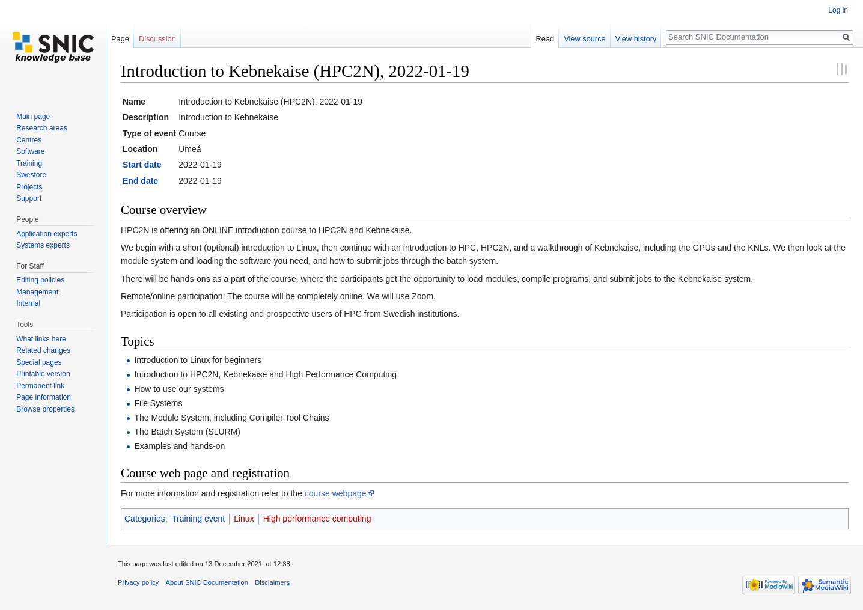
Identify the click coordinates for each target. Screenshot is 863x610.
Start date (142, 164)
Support (28, 198)
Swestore (31, 175)
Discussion (157, 38)
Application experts (46, 234)
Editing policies (40, 280)
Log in (838, 10)
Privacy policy (138, 582)
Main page (33, 116)
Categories (144, 518)
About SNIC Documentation (207, 582)
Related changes (43, 350)
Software (30, 151)
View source (584, 38)
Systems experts (43, 245)
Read (545, 38)
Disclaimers (272, 582)
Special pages (38, 362)
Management (37, 292)
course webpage (336, 493)
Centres (28, 140)
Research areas (41, 128)
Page (120, 38)
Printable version (43, 374)
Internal (28, 303)
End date (140, 181)
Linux (244, 518)
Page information (43, 397)
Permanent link (40, 386)
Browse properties (45, 409)
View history (636, 38)
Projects (29, 187)
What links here (41, 339)
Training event (198, 518)
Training (29, 163)
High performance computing (317, 518)
